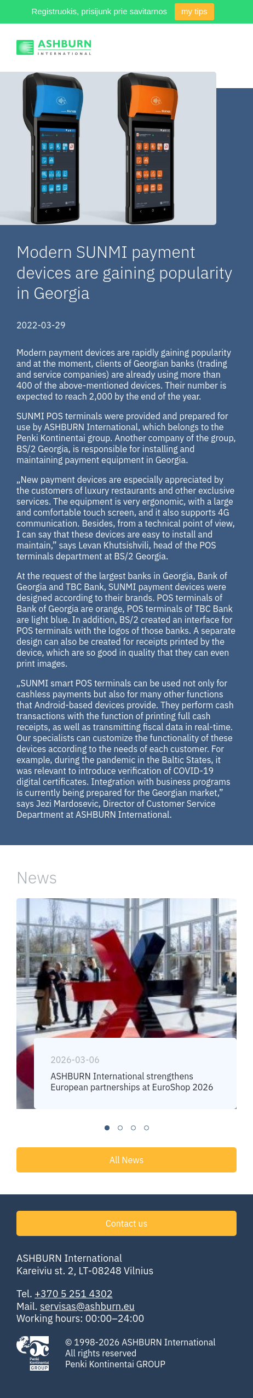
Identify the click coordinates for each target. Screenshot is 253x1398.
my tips (194, 11)
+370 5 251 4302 (73, 1293)
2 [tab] (120, 1127)
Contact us (126, 1223)
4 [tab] (146, 1127)
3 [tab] (133, 1127)
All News (127, 1159)
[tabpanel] (126, 1003)
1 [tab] (107, 1127)
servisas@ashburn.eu (87, 1306)
